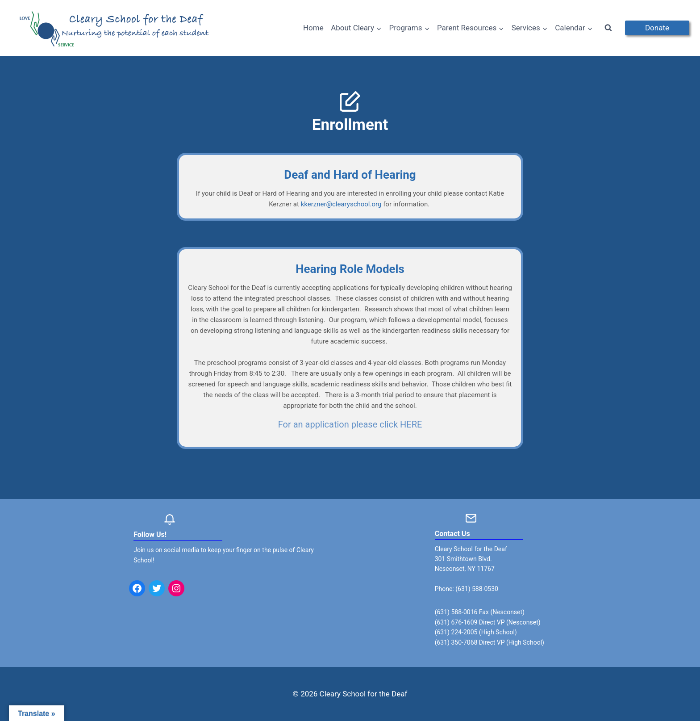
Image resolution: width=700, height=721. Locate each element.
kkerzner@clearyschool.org (341, 204)
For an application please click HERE (350, 424)
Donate (657, 27)
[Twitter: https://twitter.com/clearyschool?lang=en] (157, 588)
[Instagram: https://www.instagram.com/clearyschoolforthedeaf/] (176, 588)
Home (313, 27)
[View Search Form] (608, 28)
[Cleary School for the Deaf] (115, 33)
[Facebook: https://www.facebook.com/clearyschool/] (137, 588)
